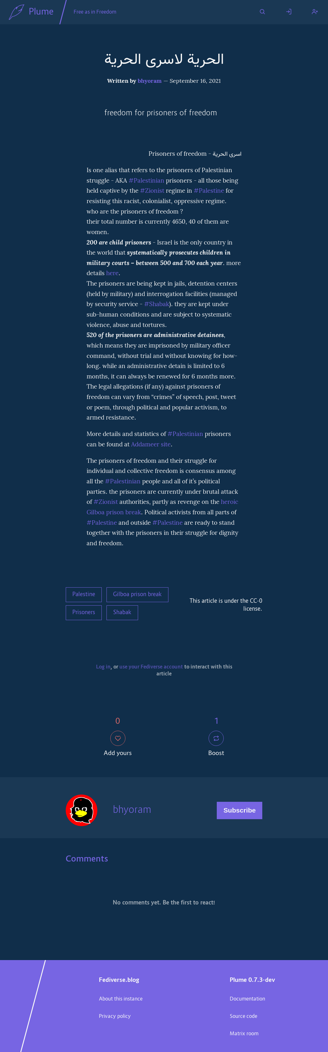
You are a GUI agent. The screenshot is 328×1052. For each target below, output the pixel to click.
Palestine (83, 595)
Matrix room (244, 1034)
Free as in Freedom (95, 12)
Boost (216, 744)
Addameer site (151, 445)
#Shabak (156, 304)
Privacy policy (115, 1016)
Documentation (247, 999)
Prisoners (83, 613)
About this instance (121, 999)
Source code (243, 1016)
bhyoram (150, 81)
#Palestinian (146, 181)
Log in (103, 667)
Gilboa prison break (137, 595)
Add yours (118, 744)
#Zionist (152, 191)
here (112, 273)
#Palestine (209, 191)
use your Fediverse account (151, 667)
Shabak (122, 613)
